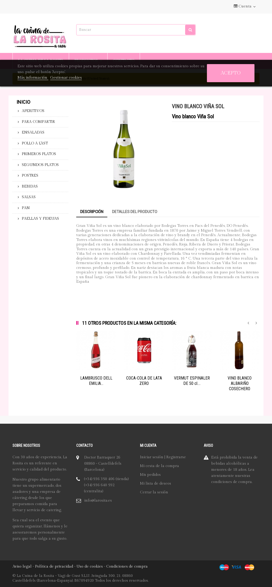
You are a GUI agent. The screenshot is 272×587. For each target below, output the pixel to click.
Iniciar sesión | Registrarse (163, 457)
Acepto (231, 73)
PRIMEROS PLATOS (39, 154)
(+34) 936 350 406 (99, 479)
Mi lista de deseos (155, 483)
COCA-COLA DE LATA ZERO (144, 381)
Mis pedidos (150, 475)
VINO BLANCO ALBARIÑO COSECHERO (240, 383)
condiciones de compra (231, 482)
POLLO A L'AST (35, 143)
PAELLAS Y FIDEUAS (40, 219)
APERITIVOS (33, 111)
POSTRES (30, 175)
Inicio (23, 102)
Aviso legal (22, 566)
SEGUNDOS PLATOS (40, 165)
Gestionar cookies (66, 78)
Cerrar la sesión (154, 492)
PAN (26, 208)
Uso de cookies (89, 566)
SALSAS (29, 197)
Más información (33, 78)
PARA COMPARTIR (38, 122)
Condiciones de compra (127, 566)
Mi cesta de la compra (159, 466)
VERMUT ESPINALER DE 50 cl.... (192, 381)
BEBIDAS (30, 186)
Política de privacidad (54, 566)
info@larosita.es (98, 500)
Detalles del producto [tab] (134, 212)
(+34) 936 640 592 (99, 485)
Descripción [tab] (91, 212)
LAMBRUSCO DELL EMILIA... (96, 381)
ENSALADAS (33, 132)
